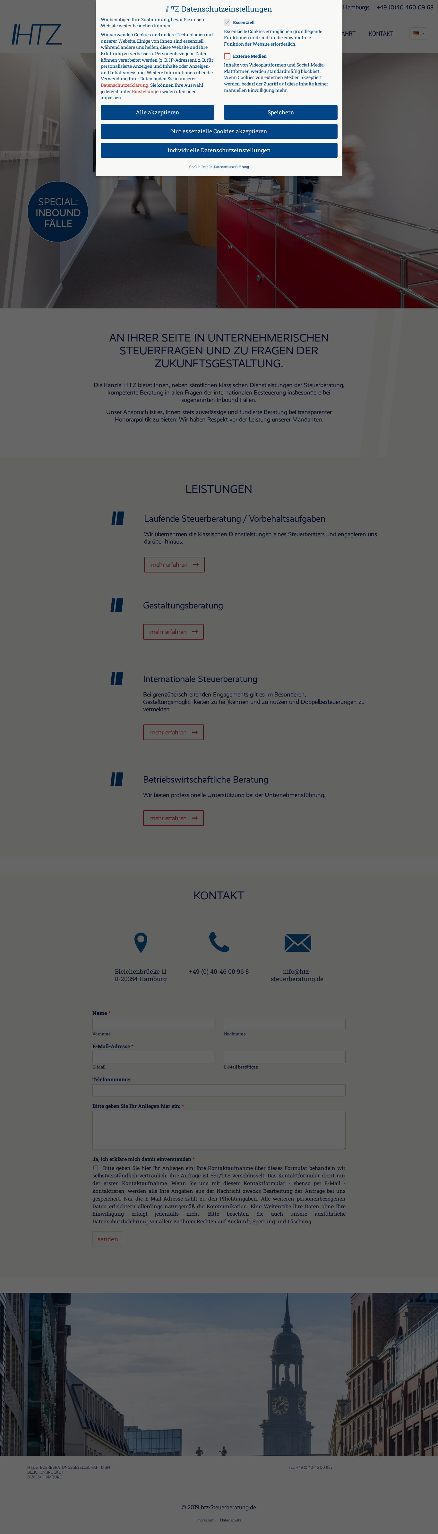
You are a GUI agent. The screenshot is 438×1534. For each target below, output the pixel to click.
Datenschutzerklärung (124, 82)
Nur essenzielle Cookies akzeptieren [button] (219, 128)
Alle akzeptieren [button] (157, 109)
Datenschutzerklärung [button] (231, 164)
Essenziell (242, 19)
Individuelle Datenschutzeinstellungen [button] (219, 147)
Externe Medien (248, 53)
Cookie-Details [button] (200, 164)
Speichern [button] (281, 109)
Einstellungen (146, 88)
